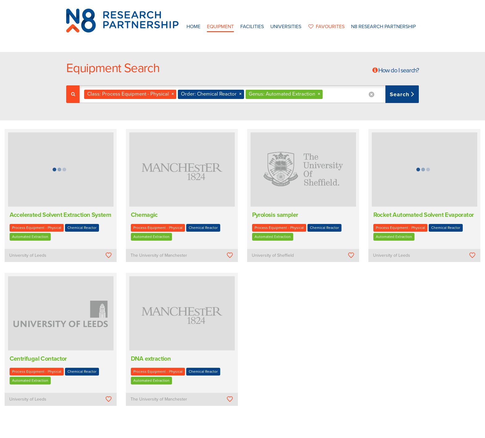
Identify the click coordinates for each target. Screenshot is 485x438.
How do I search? (398, 70)
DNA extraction (151, 359)
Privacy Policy (282, 431)
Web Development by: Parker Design (333, 431)
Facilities (252, 27)
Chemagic (144, 215)
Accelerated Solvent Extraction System (60, 215)
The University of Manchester (159, 255)
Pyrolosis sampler (275, 215)
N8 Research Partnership (383, 27)
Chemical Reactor (82, 227)
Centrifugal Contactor (38, 359)
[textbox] (326, 94)
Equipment (220, 27)
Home (193, 27)
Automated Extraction (30, 236)
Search (400, 94)
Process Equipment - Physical (36, 227)
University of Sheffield (273, 255)
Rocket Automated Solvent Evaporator (423, 215)
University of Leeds (27, 255)
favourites (326, 27)
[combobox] (249, 94)
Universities (285, 27)
